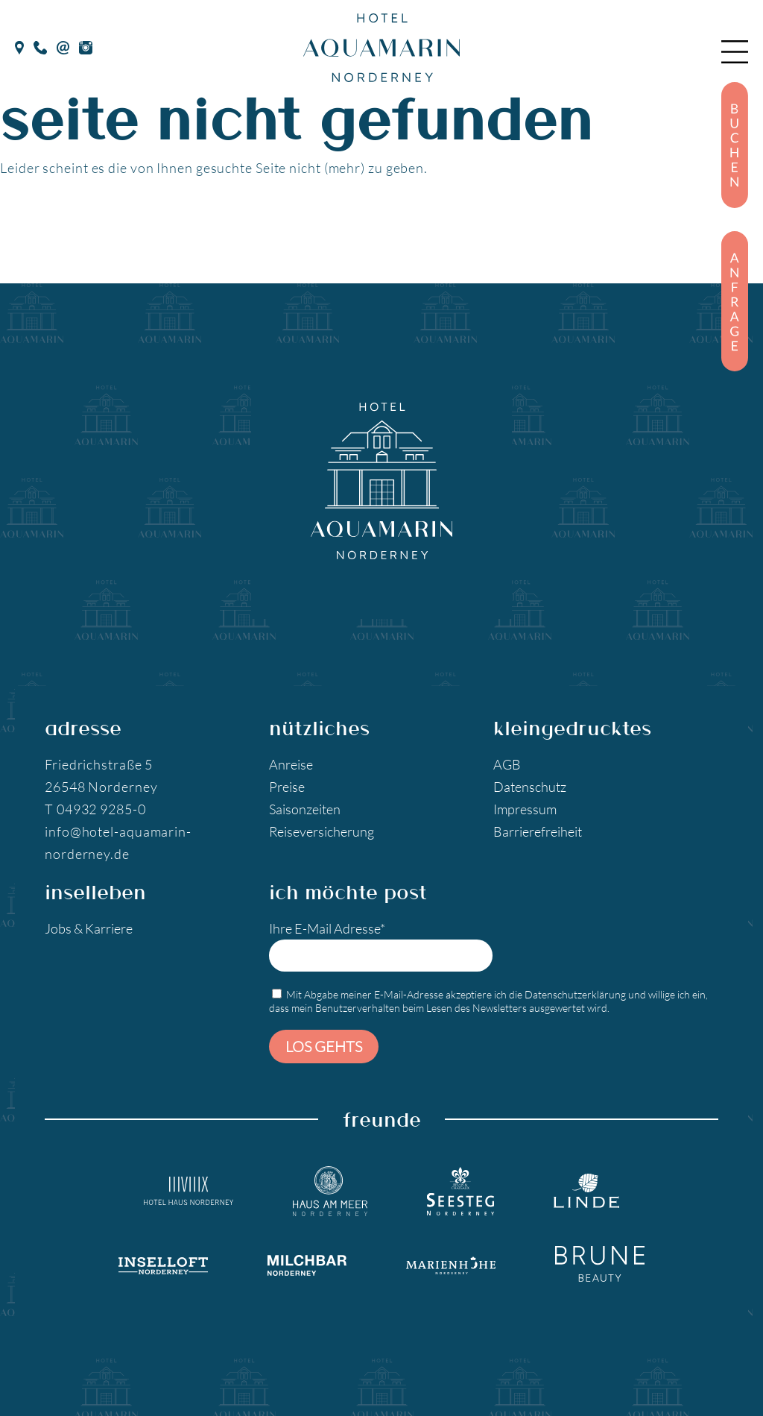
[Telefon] (41, 45)
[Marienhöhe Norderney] (450, 1264)
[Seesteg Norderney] (460, 1191)
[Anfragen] (734, 301)
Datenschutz (529, 786)
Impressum (525, 809)
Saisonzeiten (305, 809)
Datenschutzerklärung (575, 994)
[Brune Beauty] (599, 1263)
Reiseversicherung (321, 831)
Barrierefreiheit (537, 831)
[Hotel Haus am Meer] (330, 1191)
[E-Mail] (63, 45)
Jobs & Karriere (89, 928)
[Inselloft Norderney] (163, 1264)
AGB (507, 764)
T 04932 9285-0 (95, 809)
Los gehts (323, 1046)
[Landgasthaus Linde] (586, 1191)
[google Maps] (19, 45)
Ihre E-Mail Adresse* (381, 946)
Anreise (291, 764)
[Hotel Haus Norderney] (188, 1191)
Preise (287, 786)
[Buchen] (734, 145)
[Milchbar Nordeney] (307, 1263)
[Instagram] (85, 45)
